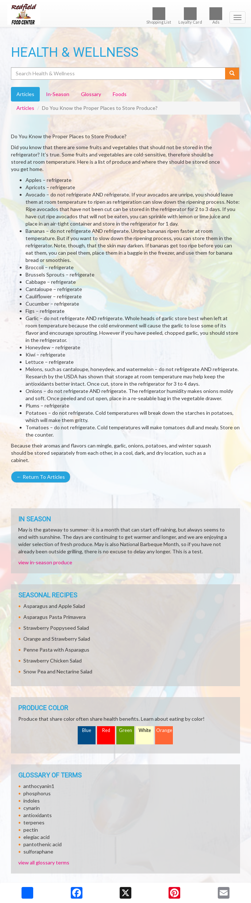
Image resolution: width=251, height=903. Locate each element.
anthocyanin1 (38, 786)
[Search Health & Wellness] (118, 73)
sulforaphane (38, 851)
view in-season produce (45, 562)
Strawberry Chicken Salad (52, 660)
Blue (86, 730)
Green (125, 730)
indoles (31, 800)
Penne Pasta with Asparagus (56, 650)
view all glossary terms (43, 862)
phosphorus (37, 793)
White (145, 730)
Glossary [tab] (91, 94)
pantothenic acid (42, 844)
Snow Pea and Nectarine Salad (57, 671)
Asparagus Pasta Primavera (54, 617)
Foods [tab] (120, 94)
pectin (30, 830)
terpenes (34, 822)
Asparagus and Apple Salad (54, 606)
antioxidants (37, 815)
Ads (215, 15)
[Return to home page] (125, 14)
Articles (25, 108)
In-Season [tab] (57, 94)
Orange (164, 730)
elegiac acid (36, 837)
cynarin (31, 808)
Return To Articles (40, 477)
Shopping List (158, 15)
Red (106, 730)
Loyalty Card (190, 15)
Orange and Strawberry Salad (56, 639)
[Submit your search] (232, 73)
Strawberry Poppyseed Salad (56, 628)
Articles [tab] (25, 94)
